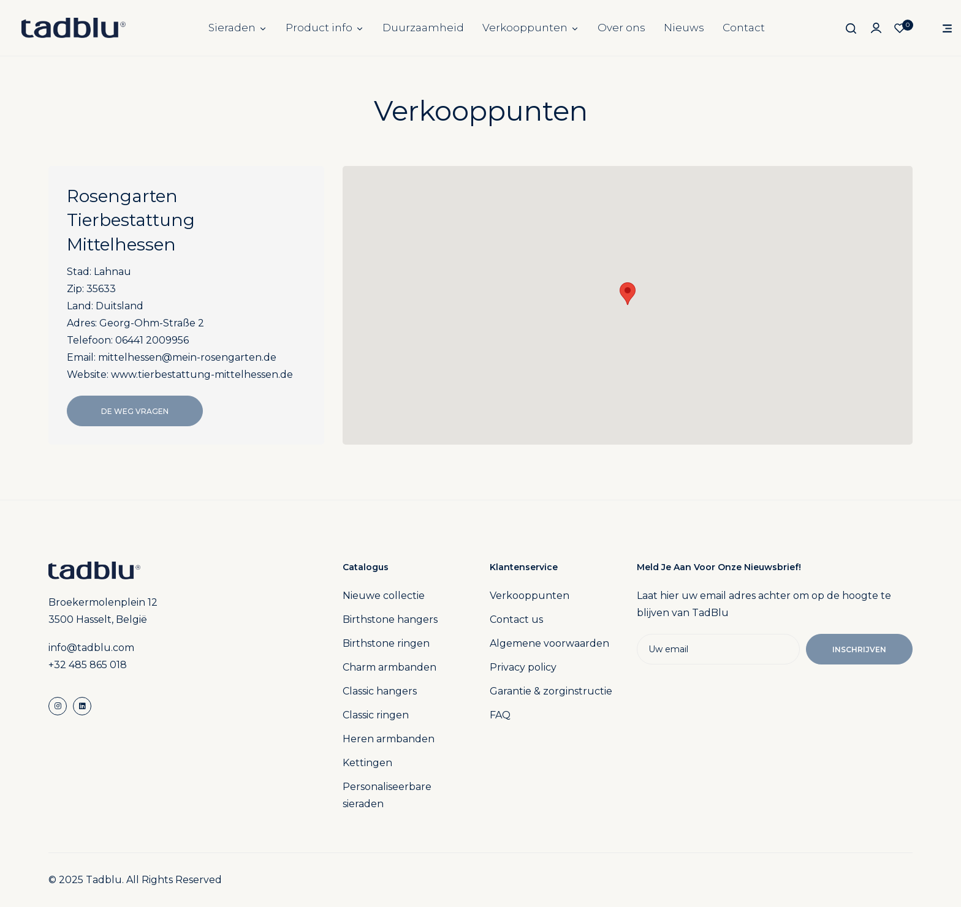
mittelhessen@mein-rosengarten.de (187, 357)
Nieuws (684, 27)
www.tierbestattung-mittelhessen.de (202, 374)
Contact (744, 27)
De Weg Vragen (135, 411)
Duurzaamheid (423, 27)
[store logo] (73, 28)
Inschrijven (859, 649)
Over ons (621, 27)
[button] (628, 293)
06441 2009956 (152, 340)
